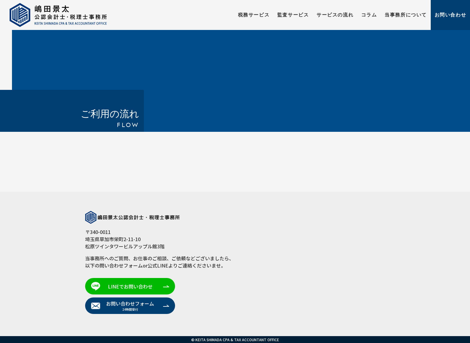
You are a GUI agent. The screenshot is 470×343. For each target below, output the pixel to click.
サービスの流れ (335, 14)
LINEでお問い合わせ (130, 286)
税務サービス (254, 14)
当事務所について (406, 14)
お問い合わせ (450, 14)
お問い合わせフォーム (130, 306)
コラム (369, 14)
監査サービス (293, 14)
